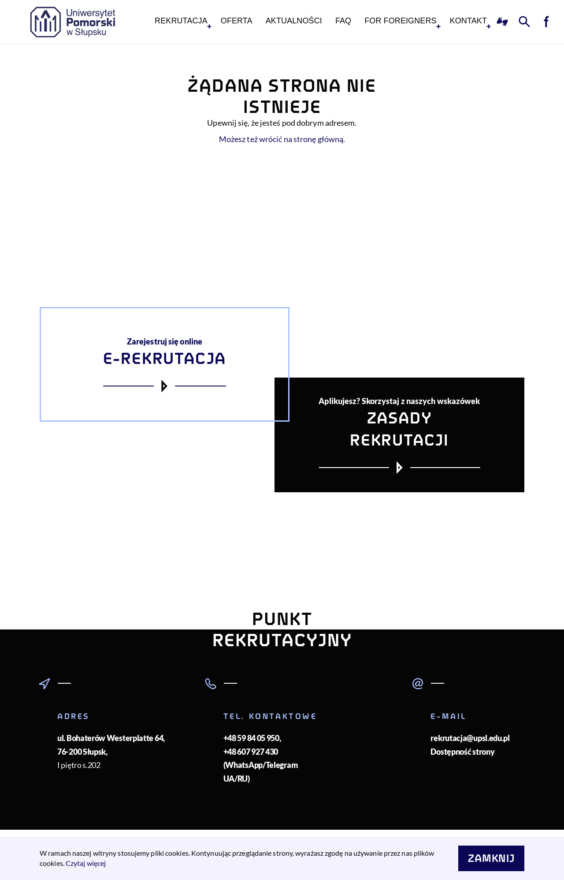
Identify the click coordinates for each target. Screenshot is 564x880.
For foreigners (400, 20)
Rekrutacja (181, 20)
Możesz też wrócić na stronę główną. (282, 139)
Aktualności (294, 20)
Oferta (236, 20)
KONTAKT (468, 20)
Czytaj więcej (86, 863)
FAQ (343, 20)
